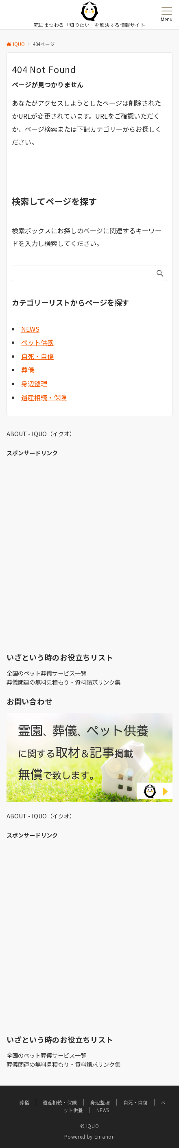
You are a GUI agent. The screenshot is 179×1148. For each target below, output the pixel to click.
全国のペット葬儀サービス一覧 (46, 673)
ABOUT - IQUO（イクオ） (41, 434)
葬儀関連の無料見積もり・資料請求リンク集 (63, 682)
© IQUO (89, 1126)
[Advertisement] (89, 553)
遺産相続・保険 (44, 397)
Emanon (104, 1136)
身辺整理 (34, 383)
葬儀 (27, 370)
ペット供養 (37, 342)
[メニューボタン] (166, 14)
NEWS (30, 329)
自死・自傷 (37, 356)
